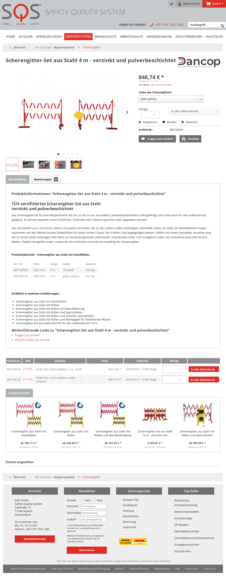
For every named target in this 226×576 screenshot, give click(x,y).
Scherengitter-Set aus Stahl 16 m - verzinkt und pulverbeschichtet (155, 433)
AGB (177, 568)
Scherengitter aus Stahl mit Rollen (71, 433)
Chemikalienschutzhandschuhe (191, 538)
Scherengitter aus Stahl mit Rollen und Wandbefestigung (113, 433)
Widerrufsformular (139, 568)
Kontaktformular (35, 539)
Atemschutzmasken (186, 511)
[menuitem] (172, 4)
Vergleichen (148, 122)
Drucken (190, 139)
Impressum (209, 568)
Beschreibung (17, 179)
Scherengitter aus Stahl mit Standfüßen (28, 433)
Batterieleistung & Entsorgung (94, 568)
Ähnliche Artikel (19, 393)
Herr (86, 500)
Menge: (143, 109)
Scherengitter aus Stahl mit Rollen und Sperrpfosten (197, 433)
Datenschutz (191, 568)
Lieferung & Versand (62, 568)
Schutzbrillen (182, 551)
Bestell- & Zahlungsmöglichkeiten (28, 568)
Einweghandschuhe (186, 544)
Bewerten (189, 122)
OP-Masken (181, 524)
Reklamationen (162, 568)
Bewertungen (46, 179)
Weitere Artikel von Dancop (31, 340)
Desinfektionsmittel (186, 531)
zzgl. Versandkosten (161, 84)
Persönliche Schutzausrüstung (185, 503)
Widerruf (119, 568)
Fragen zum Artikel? (157, 139)
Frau (98, 500)
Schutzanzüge (183, 518)
